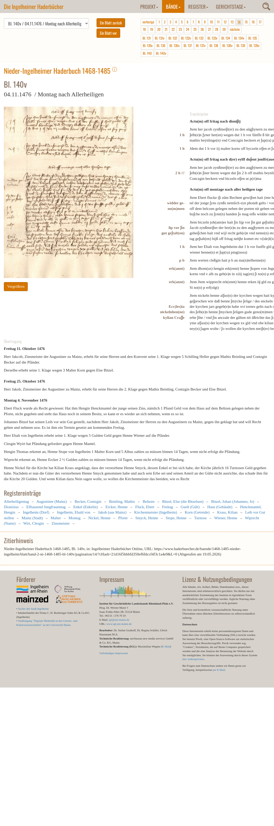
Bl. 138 (214, 45)
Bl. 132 (172, 38)
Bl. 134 (225, 38)
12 (225, 21)
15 (246, 21)
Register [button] (198, 6)
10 (211, 21)
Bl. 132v (186, 38)
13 (232, 21)
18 (144, 29)
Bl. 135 (252, 38)
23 (180, 29)
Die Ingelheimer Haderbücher (33, 6)
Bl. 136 (161, 45)
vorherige (148, 21)
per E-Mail (219, 669)
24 (187, 29)
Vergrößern (15, 286)
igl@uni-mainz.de (119, 619)
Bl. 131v (159, 38)
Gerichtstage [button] (231, 6)
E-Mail (166, 646)
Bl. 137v (200, 45)
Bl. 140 (147, 53)
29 (224, 29)
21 (166, 29)
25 (194, 29)
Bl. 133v (212, 38)
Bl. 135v (148, 45)
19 (151, 29)
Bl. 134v (239, 38)
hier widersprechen (193, 659)
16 (253, 21)
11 (218, 21)
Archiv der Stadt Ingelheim (33, 608)
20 (158, 29)
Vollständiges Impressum (113, 653)
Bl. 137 (188, 45)
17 (260, 21)
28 (216, 29)
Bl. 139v (254, 45)
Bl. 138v (227, 45)
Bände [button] (173, 6)
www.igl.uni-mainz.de (119, 623)
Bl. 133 (199, 38)
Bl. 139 (241, 45)
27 (209, 29)
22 (173, 29)
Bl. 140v (161, 53)
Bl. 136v (174, 45)
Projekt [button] (149, 6)
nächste (235, 29)
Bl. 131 (147, 38)
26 (202, 29)
